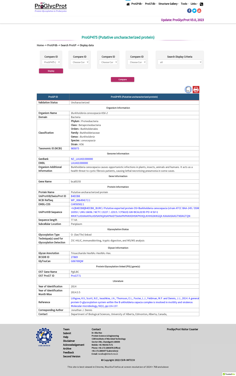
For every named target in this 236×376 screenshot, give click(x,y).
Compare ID (51, 56)
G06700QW (77, 261)
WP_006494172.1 (80, 200)
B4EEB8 (75, 196)
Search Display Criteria (179, 56)
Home (40, 45)
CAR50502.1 (77, 204)
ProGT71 (76, 275)
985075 (75, 148)
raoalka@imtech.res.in (108, 354)
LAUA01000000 (79, 163)
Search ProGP (68, 45)
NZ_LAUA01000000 (82, 159)
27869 (74, 257)
